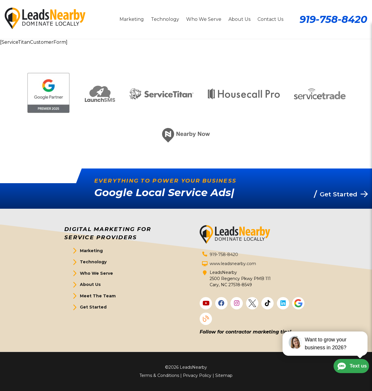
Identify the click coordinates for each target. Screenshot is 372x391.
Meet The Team (98, 296)
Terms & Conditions (159, 375)
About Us (239, 19)
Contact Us (270, 19)
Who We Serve (203, 19)
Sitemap (224, 375)
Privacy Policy (197, 375)
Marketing (131, 19)
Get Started (93, 307)
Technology (165, 19)
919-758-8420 (333, 19)
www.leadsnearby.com (233, 263)
